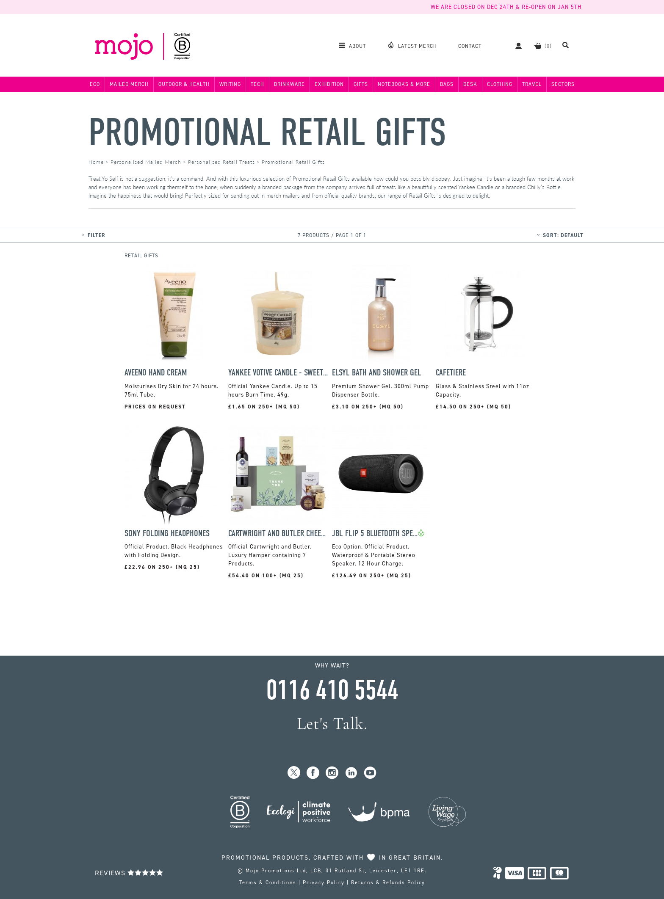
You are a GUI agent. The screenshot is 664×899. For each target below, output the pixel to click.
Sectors (563, 84)
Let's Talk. (332, 723)
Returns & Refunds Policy (388, 882)
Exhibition (329, 84)
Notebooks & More (404, 84)
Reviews (129, 873)
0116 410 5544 (332, 690)
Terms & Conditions (267, 882)
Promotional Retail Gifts (267, 132)
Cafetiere (451, 372)
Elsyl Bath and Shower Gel (376, 372)
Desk (470, 84)
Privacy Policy (324, 882)
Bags (447, 84)
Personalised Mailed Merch (146, 162)
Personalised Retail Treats (221, 162)
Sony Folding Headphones (167, 533)
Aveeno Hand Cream (156, 372)
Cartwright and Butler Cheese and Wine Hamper (278, 533)
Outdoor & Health (184, 84)
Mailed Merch (129, 84)
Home (96, 162)
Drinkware (289, 84)
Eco (95, 84)
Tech (257, 84)
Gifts (361, 84)
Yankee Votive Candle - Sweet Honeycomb (278, 372)
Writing (230, 84)
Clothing (499, 84)
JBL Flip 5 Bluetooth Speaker (375, 533)
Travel (532, 84)
